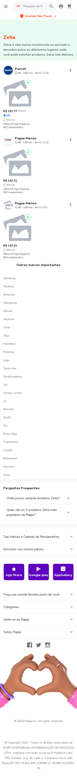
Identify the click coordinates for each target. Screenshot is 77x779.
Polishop (8, 352)
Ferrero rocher (12, 393)
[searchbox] (34, 6)
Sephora (8, 319)
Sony (6, 475)
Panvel (7, 311)
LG (5, 401)
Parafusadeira (12, 377)
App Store (14, 571)
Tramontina (10, 442)
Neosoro (8, 467)
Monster (8, 409)
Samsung (9, 278)
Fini (5, 426)
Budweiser (10, 458)
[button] (38, 16)
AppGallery (63, 571)
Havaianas (10, 303)
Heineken (9, 344)
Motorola (9, 295)
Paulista (8, 286)
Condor (8, 450)
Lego (6, 360)
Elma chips (10, 434)
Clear (6, 327)
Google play (38, 571)
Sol (5, 385)
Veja (6, 336)
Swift (6, 417)
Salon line (9, 368)
